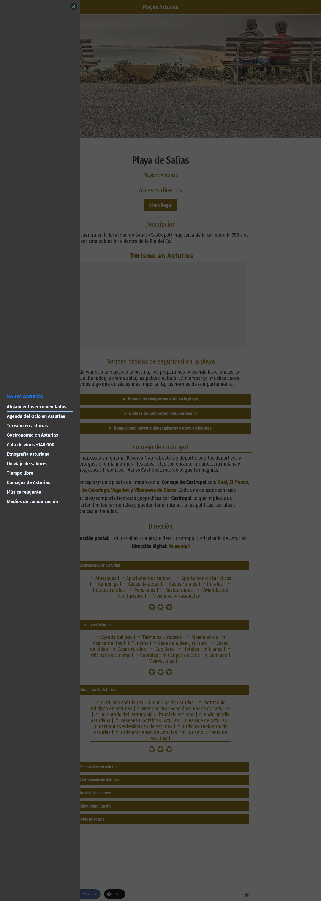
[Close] (73, 6)
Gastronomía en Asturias (32, 435)
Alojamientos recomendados (36, 406)
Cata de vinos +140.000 (30, 444)
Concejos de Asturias (28, 482)
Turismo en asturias (27, 425)
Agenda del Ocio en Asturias (36, 416)
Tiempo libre (20, 473)
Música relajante (24, 492)
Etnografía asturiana (28, 454)
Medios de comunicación (32, 501)
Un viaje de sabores (27, 463)
